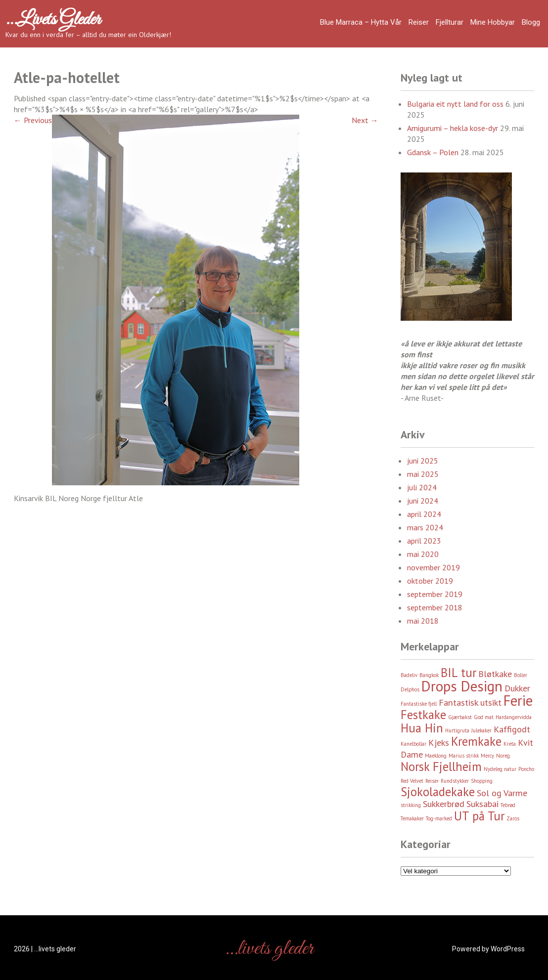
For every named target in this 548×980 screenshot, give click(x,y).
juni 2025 (422, 461)
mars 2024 (425, 527)
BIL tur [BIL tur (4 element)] (458, 673)
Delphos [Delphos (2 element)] (410, 689)
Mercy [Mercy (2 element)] (487, 755)
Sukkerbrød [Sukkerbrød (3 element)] (443, 804)
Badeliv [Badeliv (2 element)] (409, 675)
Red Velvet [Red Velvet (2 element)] (412, 780)
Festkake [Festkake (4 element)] (423, 715)
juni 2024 (422, 501)
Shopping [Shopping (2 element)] (482, 780)
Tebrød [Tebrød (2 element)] (508, 805)
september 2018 (434, 607)
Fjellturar (449, 22)
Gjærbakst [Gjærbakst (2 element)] (460, 717)
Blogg (531, 22)
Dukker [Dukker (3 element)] (517, 688)
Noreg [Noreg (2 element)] (503, 755)
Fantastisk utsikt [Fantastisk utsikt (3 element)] (470, 702)
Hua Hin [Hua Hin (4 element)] (422, 728)
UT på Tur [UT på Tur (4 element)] (479, 816)
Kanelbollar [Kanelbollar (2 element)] (413, 743)
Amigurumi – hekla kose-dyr (452, 128)
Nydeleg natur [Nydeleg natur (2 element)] (500, 769)
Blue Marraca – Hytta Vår (361, 22)
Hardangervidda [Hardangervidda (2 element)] (514, 717)
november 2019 (433, 567)
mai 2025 (423, 474)
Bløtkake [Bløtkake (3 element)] (495, 674)
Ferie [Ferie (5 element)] (518, 700)
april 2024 (424, 514)
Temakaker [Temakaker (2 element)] (412, 818)
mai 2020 (423, 554)
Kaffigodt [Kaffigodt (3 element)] (512, 729)
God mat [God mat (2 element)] (484, 717)
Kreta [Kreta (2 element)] (509, 743)
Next (365, 120)
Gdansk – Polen (432, 152)
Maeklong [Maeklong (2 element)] (436, 755)
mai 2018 (423, 621)
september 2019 (434, 594)
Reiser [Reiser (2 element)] (432, 780)
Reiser (419, 22)
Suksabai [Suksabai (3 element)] (482, 804)
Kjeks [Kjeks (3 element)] (438, 742)
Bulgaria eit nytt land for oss (455, 104)
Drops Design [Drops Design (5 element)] (461, 686)
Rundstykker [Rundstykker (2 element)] (455, 780)
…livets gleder (52, 19)
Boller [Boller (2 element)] (520, 675)
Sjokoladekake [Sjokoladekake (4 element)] (438, 792)
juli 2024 (422, 487)
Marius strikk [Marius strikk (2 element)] (464, 755)
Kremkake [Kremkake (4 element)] (476, 741)
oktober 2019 (430, 581)
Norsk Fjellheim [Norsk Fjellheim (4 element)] (441, 766)
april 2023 (424, 541)
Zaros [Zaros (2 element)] (512, 818)
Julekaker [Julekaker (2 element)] (481, 730)
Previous (33, 120)
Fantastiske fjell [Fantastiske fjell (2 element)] (419, 703)
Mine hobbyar (492, 22)
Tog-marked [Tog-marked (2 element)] (439, 818)
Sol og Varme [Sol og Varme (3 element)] (502, 793)
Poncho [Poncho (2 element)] (526, 769)
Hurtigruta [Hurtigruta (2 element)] (457, 730)
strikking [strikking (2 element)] (411, 805)
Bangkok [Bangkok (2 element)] (429, 675)
